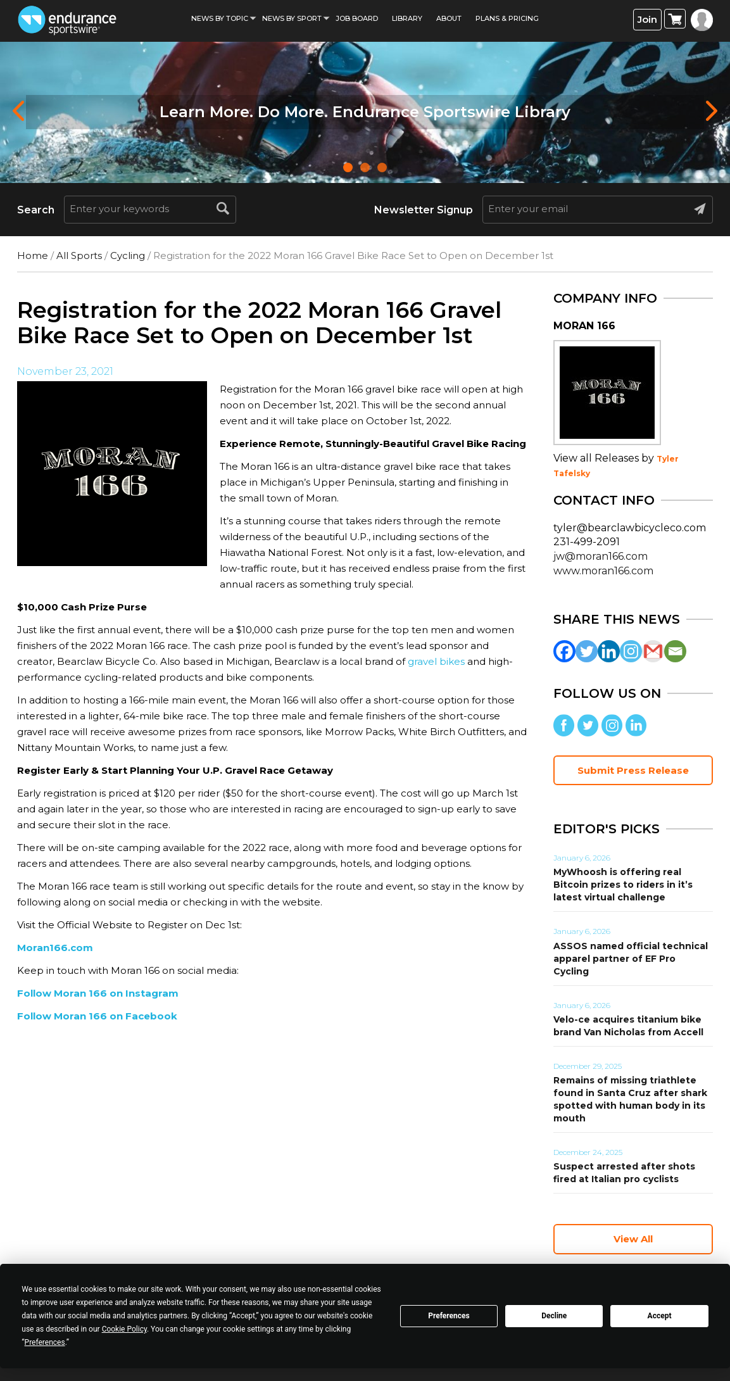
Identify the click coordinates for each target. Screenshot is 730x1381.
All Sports (79, 255)
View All (633, 1239)
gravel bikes (436, 661)
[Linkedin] (609, 651)
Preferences (449, 1315)
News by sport (292, 18)
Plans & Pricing (507, 18)
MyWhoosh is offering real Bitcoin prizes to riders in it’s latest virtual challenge (623, 884)
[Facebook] (564, 651)
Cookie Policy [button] (124, 1329)
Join (647, 19)
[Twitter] (587, 651)
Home (32, 255)
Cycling (127, 255)
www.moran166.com (603, 571)
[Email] (675, 651)
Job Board (357, 18)
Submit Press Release (633, 770)
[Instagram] (631, 651)
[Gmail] (653, 651)
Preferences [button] (45, 1342)
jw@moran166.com (600, 556)
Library (407, 18)
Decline (554, 1315)
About (449, 18)
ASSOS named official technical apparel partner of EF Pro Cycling (630, 958)
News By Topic (219, 18)
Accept (660, 1315)
